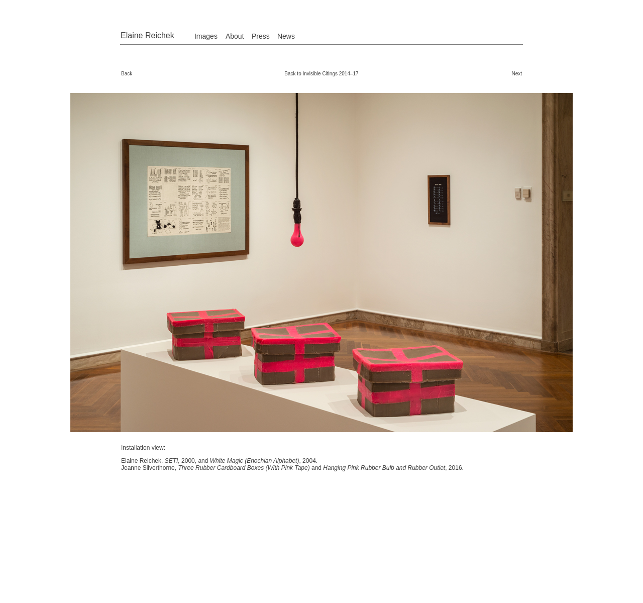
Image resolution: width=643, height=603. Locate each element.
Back (126, 73)
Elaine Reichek (147, 35)
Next (516, 73)
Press (261, 36)
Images (206, 36)
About (235, 36)
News (286, 36)
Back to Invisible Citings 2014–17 (321, 73)
